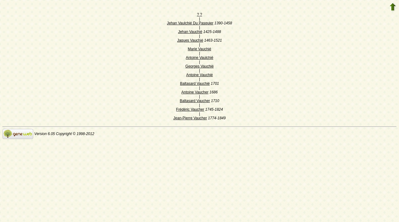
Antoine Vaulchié (199, 58)
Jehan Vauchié (190, 32)
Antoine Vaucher (195, 92)
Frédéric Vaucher (190, 109)
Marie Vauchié (199, 49)
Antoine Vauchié (199, 75)
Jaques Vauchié (190, 40)
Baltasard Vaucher (195, 101)
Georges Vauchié (199, 66)
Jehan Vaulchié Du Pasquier (190, 23)
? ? (199, 14)
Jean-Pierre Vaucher (190, 118)
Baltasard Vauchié (195, 83)
